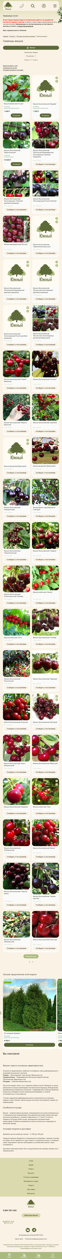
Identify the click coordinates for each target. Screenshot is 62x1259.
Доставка (31, 1189)
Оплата (31, 1185)
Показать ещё (31, 956)
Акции (31, 1165)
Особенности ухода (10, 68)
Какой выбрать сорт (10, 66)
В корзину (16, 116)
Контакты (31, 1193)
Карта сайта (19, 1239)
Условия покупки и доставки (13, 70)
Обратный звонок (31, 1215)
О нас (31, 1161)
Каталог (31, 1173)
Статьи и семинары (31, 1177)
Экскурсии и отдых (31, 1181)
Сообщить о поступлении (45, 164)
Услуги (31, 1169)
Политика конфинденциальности (36, 1239)
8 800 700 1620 (9, 1210)
